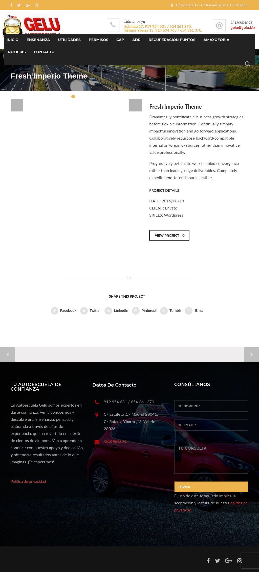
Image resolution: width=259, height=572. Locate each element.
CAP (120, 39)
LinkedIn (116, 311)
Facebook (64, 311)
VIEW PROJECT (170, 235)
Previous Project (7, 354)
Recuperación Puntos (172, 39)
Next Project (251, 354)
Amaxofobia (216, 39)
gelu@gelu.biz (243, 27)
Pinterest (144, 311)
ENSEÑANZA (38, 39)
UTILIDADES (69, 39)
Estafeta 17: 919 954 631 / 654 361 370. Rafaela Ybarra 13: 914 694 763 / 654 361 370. (163, 28)
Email (195, 311)
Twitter (90, 311)
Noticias (17, 52)
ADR (136, 39)
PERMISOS (98, 39)
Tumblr (170, 311)
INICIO (12, 39)
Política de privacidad (28, 481)
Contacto (44, 52)
